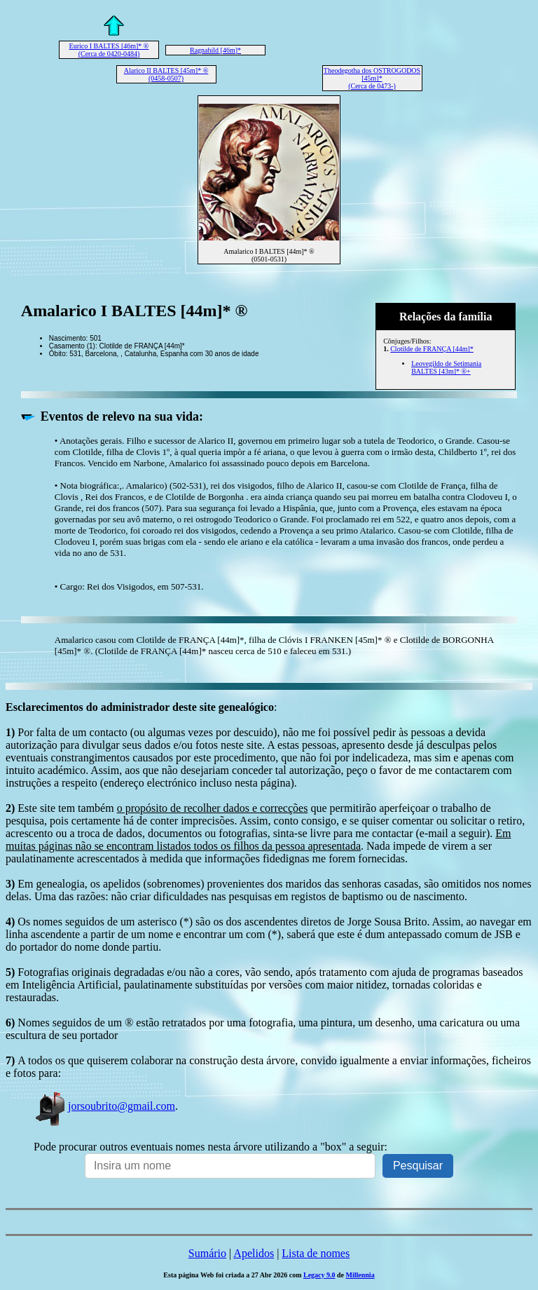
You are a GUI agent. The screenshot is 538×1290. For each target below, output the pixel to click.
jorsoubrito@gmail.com (104, 1106)
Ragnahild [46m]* (215, 50)
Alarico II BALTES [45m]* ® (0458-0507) (166, 74)
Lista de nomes (316, 1253)
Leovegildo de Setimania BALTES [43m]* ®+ (446, 367)
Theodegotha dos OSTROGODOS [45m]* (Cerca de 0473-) (372, 78)
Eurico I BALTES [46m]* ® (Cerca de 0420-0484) (109, 49)
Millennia (360, 1275)
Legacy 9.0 (319, 1275)
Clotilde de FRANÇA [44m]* (432, 349)
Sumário (207, 1253)
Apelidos (253, 1253)
